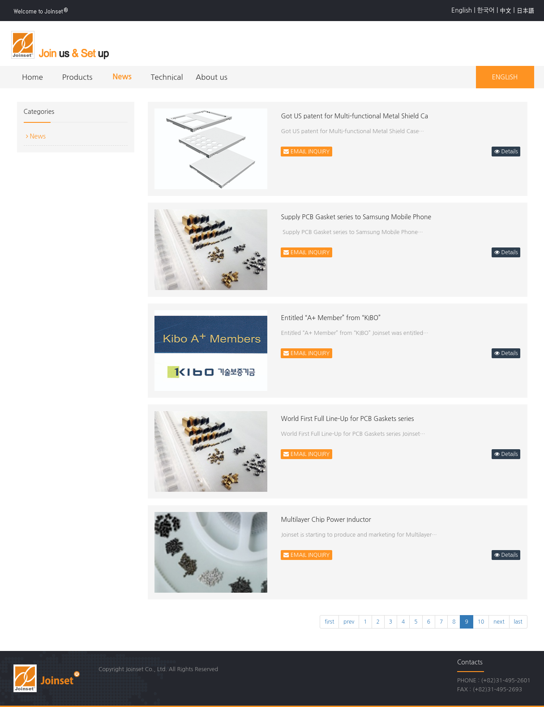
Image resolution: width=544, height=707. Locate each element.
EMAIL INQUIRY (306, 151)
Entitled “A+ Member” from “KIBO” (331, 318)
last (518, 622)
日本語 (525, 10)
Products (77, 77)
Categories (39, 111)
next (498, 622)
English (461, 10)
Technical (166, 77)
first (329, 622)
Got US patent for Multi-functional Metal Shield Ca (354, 116)
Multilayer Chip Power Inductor (326, 519)
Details (506, 151)
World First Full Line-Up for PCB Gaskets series (347, 419)
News (122, 77)
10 (481, 622)
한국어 (486, 10)
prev (348, 622)
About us (211, 77)
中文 (505, 10)
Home (32, 77)
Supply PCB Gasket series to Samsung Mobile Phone (356, 217)
